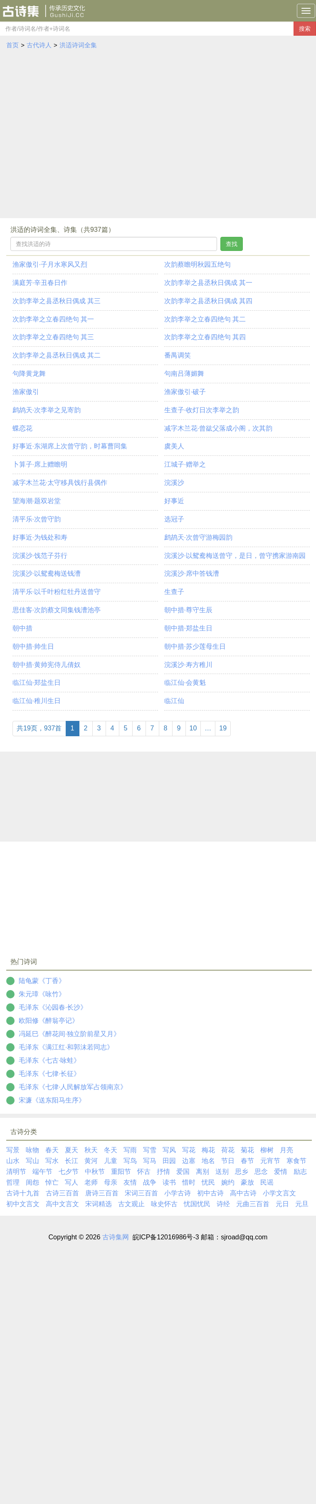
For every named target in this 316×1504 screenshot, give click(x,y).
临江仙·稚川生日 (36, 700)
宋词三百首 (141, 1193)
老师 (91, 1182)
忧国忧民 (197, 1203)
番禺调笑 (177, 355)
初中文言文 (23, 1203)
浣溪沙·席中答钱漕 (191, 573)
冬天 (110, 1150)
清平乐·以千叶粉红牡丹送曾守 (56, 591)
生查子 (174, 591)
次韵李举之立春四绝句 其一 (53, 319)
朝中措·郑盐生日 (188, 628)
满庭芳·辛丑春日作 (39, 282)
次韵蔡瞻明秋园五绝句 (197, 264)
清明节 (16, 1171)
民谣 (267, 1182)
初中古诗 (210, 1193)
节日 (228, 1160)
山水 (13, 1160)
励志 (300, 1171)
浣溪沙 (174, 482)
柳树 (267, 1150)
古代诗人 (39, 45)
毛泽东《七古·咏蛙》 (49, 1060)
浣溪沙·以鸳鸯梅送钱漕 (46, 573)
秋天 (91, 1150)
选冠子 (174, 519)
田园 (169, 1160)
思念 (261, 1171)
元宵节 (270, 1160)
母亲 (110, 1182)
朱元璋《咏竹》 (42, 994)
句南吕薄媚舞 (184, 373)
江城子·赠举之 (185, 464)
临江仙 (174, 700)
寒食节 (296, 1160)
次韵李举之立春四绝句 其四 (205, 337)
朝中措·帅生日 (33, 646)
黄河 (91, 1160)
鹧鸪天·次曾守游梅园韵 (198, 537)
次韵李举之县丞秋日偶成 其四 (208, 300)
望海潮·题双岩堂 (36, 500)
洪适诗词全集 (78, 45)
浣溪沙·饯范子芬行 (39, 555)
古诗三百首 (62, 1193)
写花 (188, 1150)
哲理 (13, 1182)
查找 (231, 244)
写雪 (149, 1150)
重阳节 (121, 1171)
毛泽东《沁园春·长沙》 (53, 1007)
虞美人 (174, 446)
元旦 (302, 1203)
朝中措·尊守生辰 (188, 609)
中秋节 (95, 1171)
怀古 (144, 1171)
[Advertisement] (78, 136)
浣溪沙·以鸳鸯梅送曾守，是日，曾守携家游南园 (235, 555)
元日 (282, 1203)
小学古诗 (177, 1193)
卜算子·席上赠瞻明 (39, 464)
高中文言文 (62, 1203)
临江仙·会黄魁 (185, 682)
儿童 (110, 1160)
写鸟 (130, 1160)
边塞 (188, 1160)
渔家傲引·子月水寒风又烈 (49, 264)
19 (223, 728)
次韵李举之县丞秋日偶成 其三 (56, 300)
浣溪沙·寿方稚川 (188, 664)
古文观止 (131, 1203)
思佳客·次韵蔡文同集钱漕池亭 (56, 609)
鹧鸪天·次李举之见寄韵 (46, 410)
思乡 (241, 1171)
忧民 (208, 1182)
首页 (12, 45)
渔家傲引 (25, 391)
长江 (71, 1160)
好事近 (174, 500)
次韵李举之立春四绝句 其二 (205, 319)
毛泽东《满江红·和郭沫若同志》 (66, 1047)
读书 (169, 1182)
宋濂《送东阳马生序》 (52, 1100)
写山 (32, 1160)
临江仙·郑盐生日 (36, 682)
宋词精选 (98, 1203)
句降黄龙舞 (29, 373)
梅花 (208, 1150)
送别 (222, 1171)
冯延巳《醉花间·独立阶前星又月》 (69, 1033)
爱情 (280, 1171)
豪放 (247, 1182)
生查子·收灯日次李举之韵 (201, 410)
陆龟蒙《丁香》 (42, 980)
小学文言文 (279, 1193)
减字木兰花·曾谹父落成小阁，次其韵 (218, 428)
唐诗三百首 (101, 1193)
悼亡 (52, 1182)
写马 (149, 1160)
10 (193, 728)
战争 (149, 1182)
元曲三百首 (252, 1203)
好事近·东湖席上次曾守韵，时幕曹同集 (69, 446)
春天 (52, 1150)
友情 (130, 1182)
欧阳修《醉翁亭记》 (49, 1020)
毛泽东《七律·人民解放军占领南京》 (73, 1086)
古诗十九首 (23, 1193)
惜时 (188, 1182)
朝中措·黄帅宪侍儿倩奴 (46, 664)
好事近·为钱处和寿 (39, 537)
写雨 (130, 1150)
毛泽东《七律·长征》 (49, 1073)
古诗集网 (115, 1237)
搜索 (305, 28)
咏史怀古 (164, 1203)
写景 (13, 1150)
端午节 (42, 1171)
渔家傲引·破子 (185, 391)
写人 (71, 1182)
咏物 (32, 1150)
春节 (247, 1160)
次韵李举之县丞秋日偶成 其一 (208, 282)
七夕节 (69, 1171)
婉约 (228, 1182)
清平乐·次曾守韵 (36, 519)
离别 (202, 1171)
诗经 (223, 1203)
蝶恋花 (22, 428)
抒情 (163, 1171)
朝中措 (22, 628)
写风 (169, 1150)
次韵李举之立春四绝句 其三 (53, 337)
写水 (52, 1160)
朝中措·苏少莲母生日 (195, 646)
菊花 (247, 1150)
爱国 (183, 1171)
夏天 (71, 1150)
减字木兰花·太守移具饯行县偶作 (59, 482)
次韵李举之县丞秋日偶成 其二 (56, 355)
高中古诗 (243, 1193)
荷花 (228, 1150)
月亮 (286, 1150)
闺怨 (32, 1182)
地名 (208, 1160)
